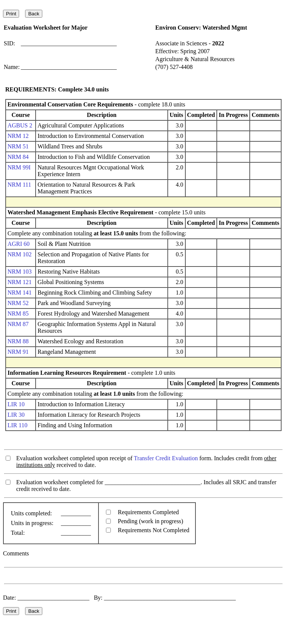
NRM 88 (17, 341)
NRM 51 (17, 146)
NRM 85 (17, 313)
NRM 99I (19, 167)
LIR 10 (16, 404)
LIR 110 (17, 425)
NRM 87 (17, 324)
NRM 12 (17, 136)
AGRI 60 (18, 244)
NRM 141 (19, 292)
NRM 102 (19, 254)
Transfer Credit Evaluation (166, 458)
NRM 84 (17, 157)
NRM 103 (19, 271)
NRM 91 (17, 352)
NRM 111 (19, 184)
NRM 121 (19, 282)
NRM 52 (17, 303)
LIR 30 (16, 415)
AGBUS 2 (19, 125)
